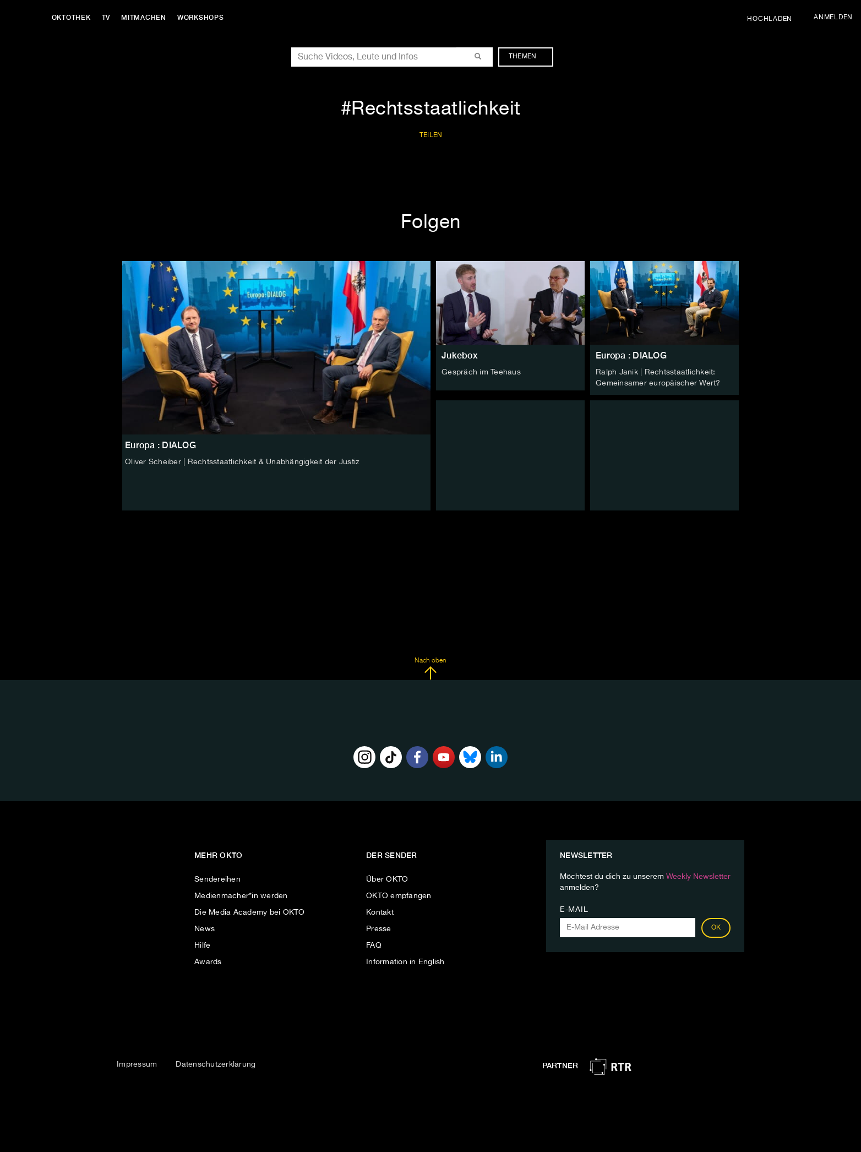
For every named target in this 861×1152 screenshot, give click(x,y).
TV (106, 17)
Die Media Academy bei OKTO (249, 912)
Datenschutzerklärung (215, 1064)
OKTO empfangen (399, 896)
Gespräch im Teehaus (481, 372)
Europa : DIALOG (631, 355)
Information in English (405, 962)
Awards (208, 962)
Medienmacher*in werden (241, 896)
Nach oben (430, 668)
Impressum (137, 1064)
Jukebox (460, 355)
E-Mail (574, 910)
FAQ (374, 945)
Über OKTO (387, 879)
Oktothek (71, 17)
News (204, 929)
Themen (528, 56)
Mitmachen (144, 17)
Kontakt (380, 912)
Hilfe (202, 945)
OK (716, 928)
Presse (378, 929)
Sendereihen (217, 879)
